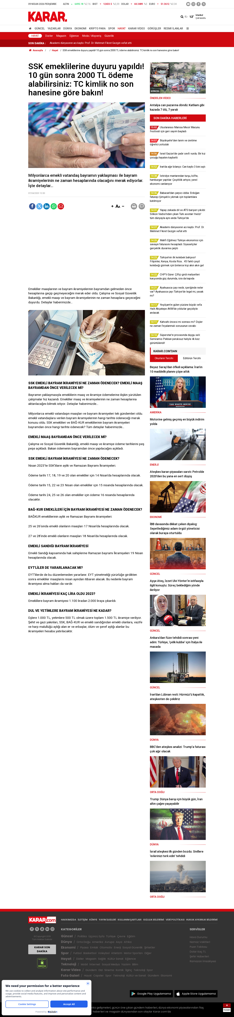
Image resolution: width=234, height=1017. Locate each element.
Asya (119, 942)
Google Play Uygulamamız (154, 994)
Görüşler (154, 28)
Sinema (109, 970)
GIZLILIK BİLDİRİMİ (153, 919)
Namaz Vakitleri (200, 942)
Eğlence (74, 35)
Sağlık (102, 959)
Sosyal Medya (111, 964)
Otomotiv (106, 947)
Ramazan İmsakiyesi (203, 961)
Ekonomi (80, 28)
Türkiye (111, 936)
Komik (120, 970)
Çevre (121, 936)
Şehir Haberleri (199, 956)
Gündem (91, 970)
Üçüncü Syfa (96, 936)
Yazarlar (54, 28)
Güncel (40, 28)
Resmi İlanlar (173, 28)
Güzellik (109, 35)
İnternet (94, 964)
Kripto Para (97, 28)
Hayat (122, 28)
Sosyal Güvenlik (132, 947)
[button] (112, 206)
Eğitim (131, 936)
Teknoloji (68, 964)
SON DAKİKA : (37, 43)
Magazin (61, 35)
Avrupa (109, 942)
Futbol (77, 953)
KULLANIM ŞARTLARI (129, 919)
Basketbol (89, 953)
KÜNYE (93, 919)
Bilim (135, 964)
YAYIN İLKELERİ (107, 919)
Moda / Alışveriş (91, 35)
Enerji (117, 947)
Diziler (49, 35)
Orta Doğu (83, 942)
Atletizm (116, 953)
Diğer (148, 953)
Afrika (127, 942)
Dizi (100, 970)
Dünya (67, 28)
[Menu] (186, 28)
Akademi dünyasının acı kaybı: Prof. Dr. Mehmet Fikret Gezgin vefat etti (91, 43)
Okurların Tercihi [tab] (164, 358)
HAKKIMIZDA (68, 919)
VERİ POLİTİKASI (175, 919)
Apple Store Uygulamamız (199, 994)
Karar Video (136, 28)
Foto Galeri (70, 975)
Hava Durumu (198, 937)
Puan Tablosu (198, 947)
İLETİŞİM (83, 919)
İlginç (128, 970)
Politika (82, 936)
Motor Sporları (133, 953)
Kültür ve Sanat (136, 975)
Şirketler (149, 947)
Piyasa (84, 947)
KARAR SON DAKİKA (42, 949)
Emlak (94, 947)
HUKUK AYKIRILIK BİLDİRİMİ (202, 919)
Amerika (97, 942)
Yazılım (125, 964)
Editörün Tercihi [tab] (192, 358)
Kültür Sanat (115, 959)
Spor (111, 28)
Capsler (98, 975)
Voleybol (104, 953)
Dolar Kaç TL (198, 952)
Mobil (84, 964)
